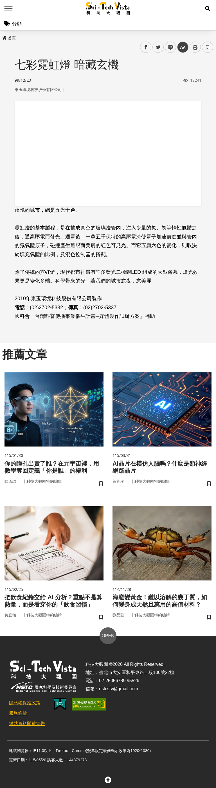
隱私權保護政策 (24, 706)
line (168, 47)
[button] (207, 8)
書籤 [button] (207, 47)
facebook (145, 47)
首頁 (9, 38)
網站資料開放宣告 (27, 727)
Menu (8, 8)
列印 (195, 47)
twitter (158, 47)
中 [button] (183, 47)
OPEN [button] (108, 639)
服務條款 (18, 716)
